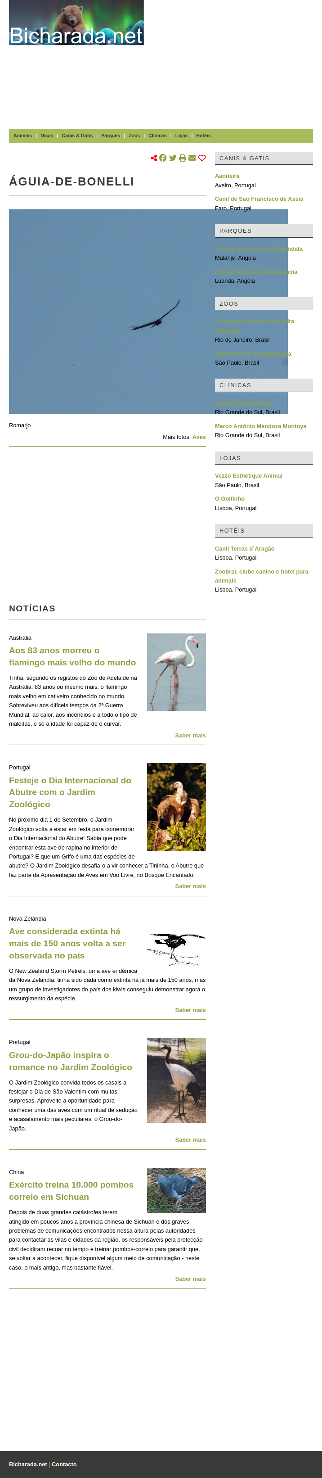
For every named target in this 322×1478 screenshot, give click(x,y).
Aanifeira (227, 175)
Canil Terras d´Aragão (245, 548)
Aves (199, 437)
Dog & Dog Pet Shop (243, 403)
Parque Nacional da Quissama (256, 271)
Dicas (46, 135)
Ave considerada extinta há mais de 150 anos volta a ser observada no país (67, 943)
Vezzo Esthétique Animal (248, 475)
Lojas (181, 135)
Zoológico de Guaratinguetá (253, 353)
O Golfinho (230, 498)
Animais (22, 135)
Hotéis (203, 135)
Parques (110, 135)
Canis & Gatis (77, 135)
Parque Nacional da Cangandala (259, 248)
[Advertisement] (237, 63)
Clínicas (157, 135)
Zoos (134, 135)
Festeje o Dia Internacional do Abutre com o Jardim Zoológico (70, 792)
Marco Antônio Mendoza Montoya (261, 426)
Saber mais (190, 735)
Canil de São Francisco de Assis (259, 198)
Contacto (64, 1464)
